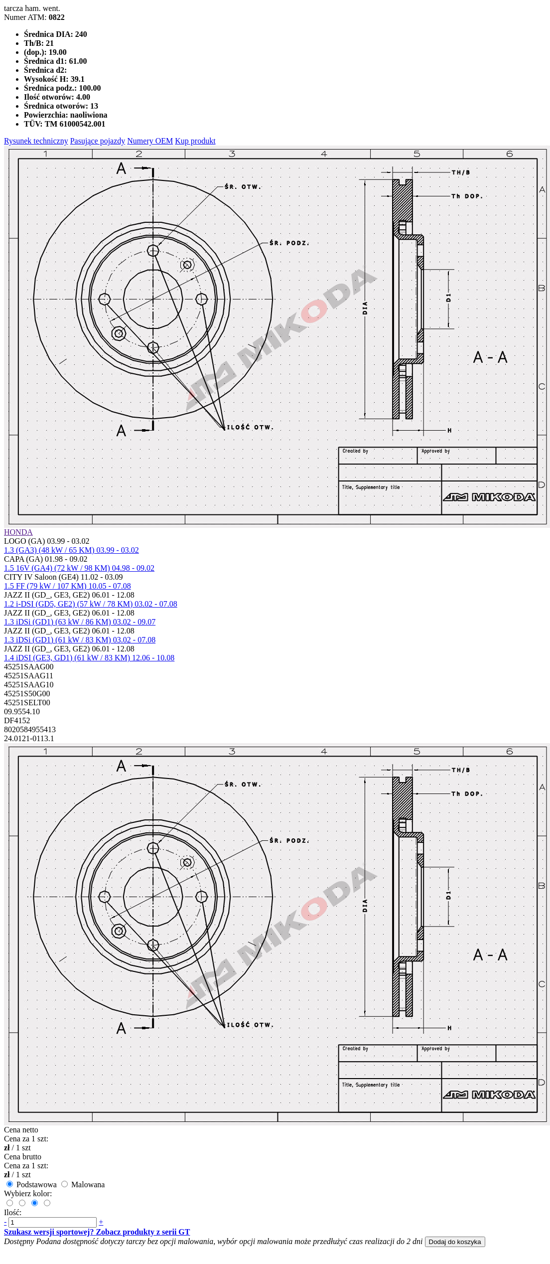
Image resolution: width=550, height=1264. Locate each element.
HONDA (18, 532)
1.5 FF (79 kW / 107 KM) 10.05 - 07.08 (67, 586)
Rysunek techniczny (36, 141)
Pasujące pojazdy (98, 141)
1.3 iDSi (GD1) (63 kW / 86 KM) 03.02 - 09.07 (79, 622)
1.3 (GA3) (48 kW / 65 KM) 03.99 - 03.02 (71, 550)
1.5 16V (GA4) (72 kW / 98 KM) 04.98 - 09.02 (79, 568)
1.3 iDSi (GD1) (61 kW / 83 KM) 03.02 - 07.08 (79, 639)
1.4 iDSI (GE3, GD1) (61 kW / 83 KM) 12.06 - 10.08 (89, 657)
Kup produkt (195, 141)
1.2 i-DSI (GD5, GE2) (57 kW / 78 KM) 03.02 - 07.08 (90, 604)
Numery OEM (150, 141)
